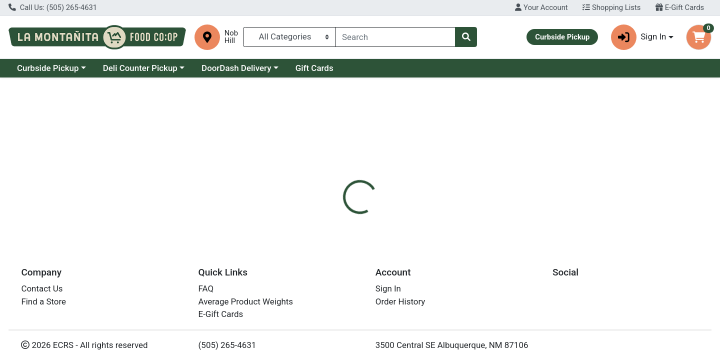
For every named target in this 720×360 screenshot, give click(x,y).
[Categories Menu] (289, 37)
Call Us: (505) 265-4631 (52, 7)
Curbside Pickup (48, 68)
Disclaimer (375, 213)
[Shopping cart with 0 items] (699, 37)
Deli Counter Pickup (140, 68)
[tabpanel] (510, 263)
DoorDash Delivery (236, 68)
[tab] (328, 213)
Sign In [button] (638, 37)
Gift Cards (315, 68)
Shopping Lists (611, 7)
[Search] (395, 37)
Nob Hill (231, 37)
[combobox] (395, 37)
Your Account (541, 7)
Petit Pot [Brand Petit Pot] (421, 253)
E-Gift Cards (680, 7)
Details (328, 213)
